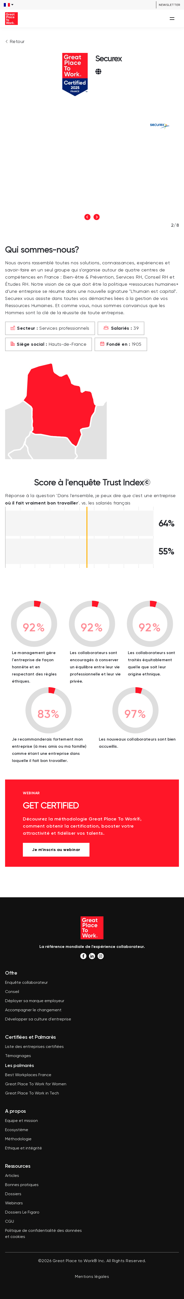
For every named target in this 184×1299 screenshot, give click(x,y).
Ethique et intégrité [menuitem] (23, 1148)
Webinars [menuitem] (14, 1203)
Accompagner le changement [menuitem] (33, 1010)
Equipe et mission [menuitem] (21, 1121)
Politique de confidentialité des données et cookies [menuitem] (43, 1234)
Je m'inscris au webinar (56, 849)
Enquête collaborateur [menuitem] (26, 983)
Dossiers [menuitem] (13, 1194)
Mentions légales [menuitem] (92, 1277)
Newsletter (169, 5)
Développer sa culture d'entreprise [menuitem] (38, 1019)
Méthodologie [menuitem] (18, 1139)
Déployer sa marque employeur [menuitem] (34, 1001)
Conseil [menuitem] (12, 992)
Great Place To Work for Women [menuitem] (35, 1084)
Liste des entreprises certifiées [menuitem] (34, 1047)
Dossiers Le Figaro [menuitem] (22, 1212)
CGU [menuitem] (9, 1222)
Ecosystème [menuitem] (16, 1130)
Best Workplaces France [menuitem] (28, 1075)
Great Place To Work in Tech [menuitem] (32, 1093)
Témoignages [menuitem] (18, 1056)
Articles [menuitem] (12, 1176)
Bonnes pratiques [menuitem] (22, 1185)
